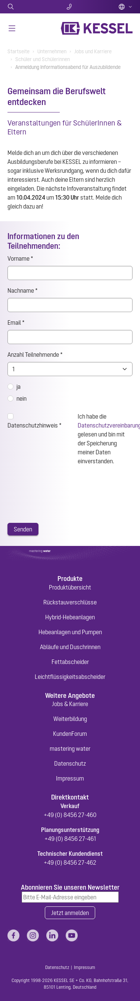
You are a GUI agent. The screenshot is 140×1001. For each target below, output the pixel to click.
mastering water (70, 748)
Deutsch (125, 6)
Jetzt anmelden (70, 912)
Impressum (70, 778)
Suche (28, 6)
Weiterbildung (70, 718)
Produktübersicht (70, 587)
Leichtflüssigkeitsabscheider (70, 676)
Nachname (22, 290)
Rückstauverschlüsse (70, 602)
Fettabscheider (70, 661)
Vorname (20, 258)
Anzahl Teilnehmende (35, 354)
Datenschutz (70, 763)
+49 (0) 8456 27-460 (70, 814)
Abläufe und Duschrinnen (70, 647)
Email (16, 322)
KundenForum (70, 733)
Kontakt (70, 6)
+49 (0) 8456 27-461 (70, 838)
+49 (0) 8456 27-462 (70, 862)
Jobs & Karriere (70, 703)
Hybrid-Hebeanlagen (70, 617)
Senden (23, 529)
